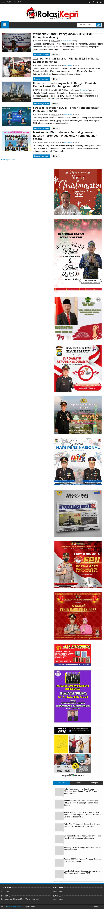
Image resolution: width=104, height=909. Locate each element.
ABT (101, 907)
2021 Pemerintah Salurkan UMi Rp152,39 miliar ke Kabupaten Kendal (66, 60)
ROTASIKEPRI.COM (14, 907)
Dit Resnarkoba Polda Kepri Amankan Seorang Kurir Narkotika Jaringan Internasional (82, 837)
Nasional (76, 65)
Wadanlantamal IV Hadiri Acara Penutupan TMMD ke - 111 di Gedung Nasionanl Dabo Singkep (81, 803)
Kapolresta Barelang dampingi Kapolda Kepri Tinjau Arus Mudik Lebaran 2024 (82, 872)
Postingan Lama (8, 160)
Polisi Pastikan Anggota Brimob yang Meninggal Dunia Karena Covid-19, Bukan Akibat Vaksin (80, 791)
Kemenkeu (67, 41)
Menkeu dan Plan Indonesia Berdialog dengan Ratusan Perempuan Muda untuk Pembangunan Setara (65, 135)
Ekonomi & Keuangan (71, 90)
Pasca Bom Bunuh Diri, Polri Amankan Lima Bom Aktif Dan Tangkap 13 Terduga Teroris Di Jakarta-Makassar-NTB (82, 814)
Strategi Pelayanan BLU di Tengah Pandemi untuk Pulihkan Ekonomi (66, 109)
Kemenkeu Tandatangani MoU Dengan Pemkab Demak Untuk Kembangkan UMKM (64, 84)
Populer (61, 783)
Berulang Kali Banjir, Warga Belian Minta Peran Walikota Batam (82, 848)
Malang (74, 41)
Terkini (78, 783)
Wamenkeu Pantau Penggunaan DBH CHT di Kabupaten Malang (62, 35)
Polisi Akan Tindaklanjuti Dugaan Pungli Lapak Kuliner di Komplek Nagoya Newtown (82, 825)
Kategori (94, 783)
